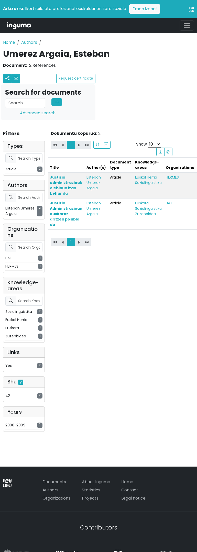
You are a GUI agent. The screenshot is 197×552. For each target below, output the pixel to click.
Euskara (142, 203)
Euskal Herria (146, 177)
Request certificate (76, 78)
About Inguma (96, 482)
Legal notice (133, 498)
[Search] (25, 103)
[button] (16, 78)
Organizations (56, 498)
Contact (129, 490)
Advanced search (38, 113)
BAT (169, 203)
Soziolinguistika (148, 182)
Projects (90, 498)
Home (9, 42)
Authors (29, 42)
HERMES (172, 177)
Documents (54, 482)
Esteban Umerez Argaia (93, 183)
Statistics (91, 490)
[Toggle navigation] (187, 25)
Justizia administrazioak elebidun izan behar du (66, 185)
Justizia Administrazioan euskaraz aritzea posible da (66, 214)
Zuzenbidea (145, 213)
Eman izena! (145, 9)
